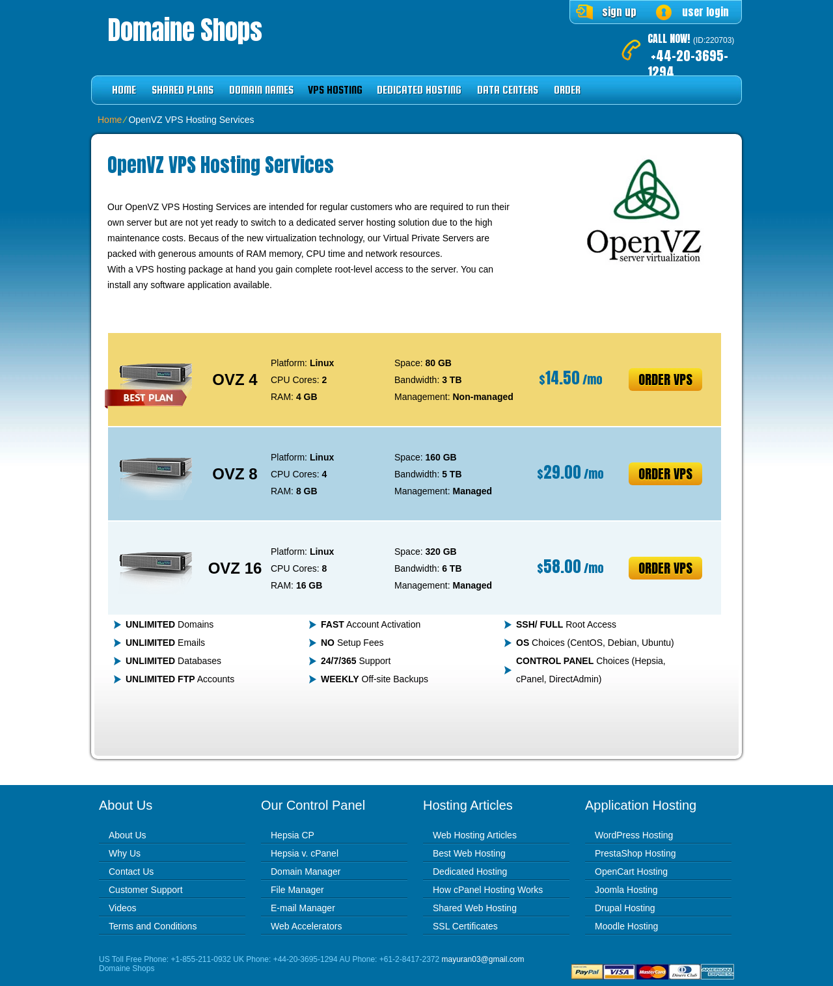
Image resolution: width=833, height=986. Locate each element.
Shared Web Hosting (475, 908)
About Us (127, 835)
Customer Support (146, 890)
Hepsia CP (292, 835)
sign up (619, 12)
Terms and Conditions (153, 926)
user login (705, 12)
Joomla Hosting (626, 890)
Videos (123, 908)
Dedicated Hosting (419, 90)
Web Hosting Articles (475, 835)
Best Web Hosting (469, 853)
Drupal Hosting (625, 908)
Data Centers (507, 90)
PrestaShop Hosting (635, 853)
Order (567, 90)
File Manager (297, 890)
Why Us (125, 853)
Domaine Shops (184, 30)
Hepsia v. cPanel (304, 853)
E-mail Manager (303, 908)
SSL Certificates (465, 926)
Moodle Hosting (626, 926)
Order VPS (665, 379)
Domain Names (261, 90)
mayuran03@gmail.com (483, 959)
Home (124, 90)
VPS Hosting (335, 90)
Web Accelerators (306, 926)
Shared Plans (182, 90)
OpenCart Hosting (631, 871)
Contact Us (131, 871)
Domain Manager (305, 871)
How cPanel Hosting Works (488, 890)
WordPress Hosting (634, 835)
